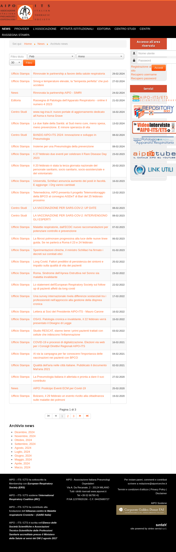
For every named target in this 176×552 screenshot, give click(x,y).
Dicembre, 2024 (25, 432)
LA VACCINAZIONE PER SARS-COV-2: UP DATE (64, 207)
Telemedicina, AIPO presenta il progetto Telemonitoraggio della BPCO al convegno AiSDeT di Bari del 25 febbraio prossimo (69, 196)
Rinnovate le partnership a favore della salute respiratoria (69, 73)
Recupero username (144, 74)
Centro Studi (125, 28)
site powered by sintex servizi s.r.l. (148, 528)
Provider (21, 28)
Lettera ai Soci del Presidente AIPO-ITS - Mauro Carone (68, 311)
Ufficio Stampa (20, 73)
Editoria (104, 28)
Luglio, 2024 (22, 451)
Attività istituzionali (76, 28)
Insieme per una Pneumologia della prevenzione (63, 146)
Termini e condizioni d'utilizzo (133, 489)
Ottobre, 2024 (23, 440)
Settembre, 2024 (25, 444)
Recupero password (143, 78)
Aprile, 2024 (22, 463)
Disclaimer (161, 493)
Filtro (29, 62)
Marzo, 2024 (22, 467)
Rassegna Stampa (16, 35)
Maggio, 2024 (23, 459)
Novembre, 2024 (25, 436)
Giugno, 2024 (23, 455)
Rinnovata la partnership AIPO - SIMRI (57, 92)
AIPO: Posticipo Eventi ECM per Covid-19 (59, 388)
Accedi (158, 67)
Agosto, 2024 (23, 447)
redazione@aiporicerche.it (153, 483)
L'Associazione (44, 28)
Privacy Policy (158, 489)
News (6, 28)
